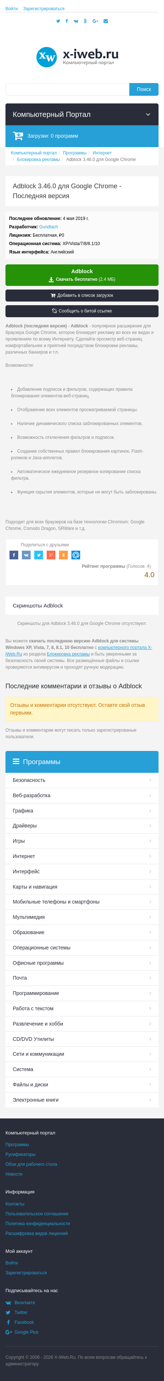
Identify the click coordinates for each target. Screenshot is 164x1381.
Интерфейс (26, 871)
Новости (13, 1174)
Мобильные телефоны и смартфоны (56, 902)
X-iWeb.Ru (64, 1357)
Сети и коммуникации (38, 1054)
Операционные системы (41, 948)
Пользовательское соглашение (37, 1213)
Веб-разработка (31, 795)
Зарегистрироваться (44, 8)
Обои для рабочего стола (31, 1164)
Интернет (24, 856)
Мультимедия (29, 917)
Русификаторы (20, 1154)
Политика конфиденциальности (37, 1223)
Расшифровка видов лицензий (36, 1233)
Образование (28, 932)
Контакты (14, 1204)
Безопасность (29, 780)
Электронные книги (36, 1100)
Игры (19, 841)
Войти (11, 8)
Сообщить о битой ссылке (82, 311)
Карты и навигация (35, 887)
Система (23, 1069)
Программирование (36, 993)
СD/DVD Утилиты (33, 1039)
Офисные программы (38, 963)
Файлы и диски (30, 1084)
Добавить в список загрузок (82, 295)
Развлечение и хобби (38, 1024)
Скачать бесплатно (82, 275)
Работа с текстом (33, 1008)
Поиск (144, 89)
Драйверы (25, 826)
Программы (17, 1144)
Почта (20, 978)
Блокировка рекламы (68, 654)
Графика (23, 811)
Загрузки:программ (45, 135)
